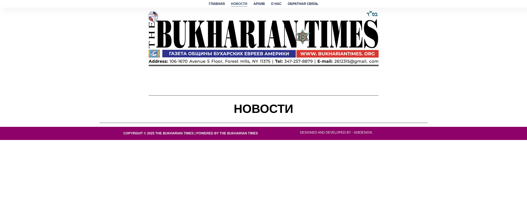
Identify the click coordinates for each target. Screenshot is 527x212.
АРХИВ (259, 4)
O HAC (276, 4)
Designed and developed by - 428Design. (336, 132)
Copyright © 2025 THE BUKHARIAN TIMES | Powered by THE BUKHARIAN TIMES (190, 133)
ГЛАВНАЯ (217, 4)
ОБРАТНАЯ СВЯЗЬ (303, 4)
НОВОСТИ (239, 4)
